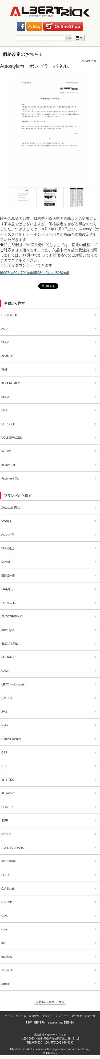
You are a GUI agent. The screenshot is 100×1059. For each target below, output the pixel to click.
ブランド (47, 1015)
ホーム (9, 1015)
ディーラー (62, 1015)
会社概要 (76, 1015)
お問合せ (90, 1015)
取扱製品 (34, 1015)
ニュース (20, 1015)
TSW (28, 1022)
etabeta (52, 1022)
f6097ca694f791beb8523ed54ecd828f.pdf (34, 273)
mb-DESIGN (66, 1022)
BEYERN (39, 1022)
